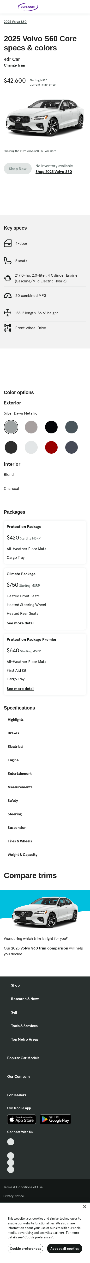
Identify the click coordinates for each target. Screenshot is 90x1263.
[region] (45, 1232)
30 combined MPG (30, 295)
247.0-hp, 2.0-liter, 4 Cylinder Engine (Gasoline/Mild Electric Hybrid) (46, 278)
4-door (21, 243)
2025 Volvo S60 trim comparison (39, 948)
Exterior (12, 403)
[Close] (84, 1206)
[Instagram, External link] (10, 1162)
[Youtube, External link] (10, 1155)
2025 (15, 22)
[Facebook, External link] (10, 1148)
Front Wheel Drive (30, 327)
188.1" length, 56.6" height (36, 312)
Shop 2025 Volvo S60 (54, 171)
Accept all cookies (64, 1248)
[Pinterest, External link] (10, 1169)
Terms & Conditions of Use (23, 1187)
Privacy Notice (13, 1196)
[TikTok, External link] (10, 1141)
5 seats (21, 260)
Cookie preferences (25, 1248)
